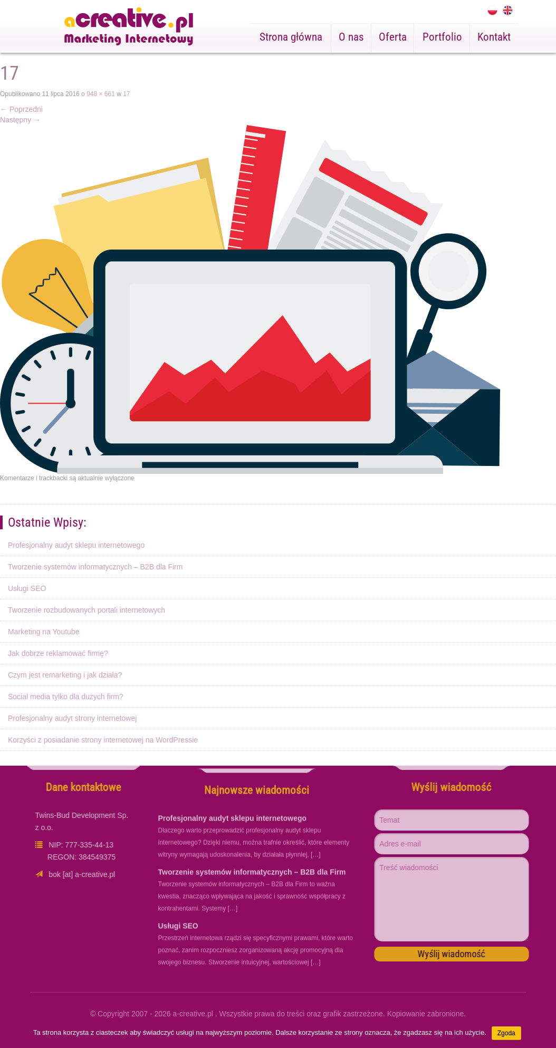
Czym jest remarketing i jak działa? (65, 675)
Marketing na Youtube (43, 631)
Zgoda (506, 1033)
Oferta (393, 37)
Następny (20, 120)
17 (126, 94)
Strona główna (291, 37)
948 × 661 (101, 94)
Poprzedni (21, 109)
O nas (351, 37)
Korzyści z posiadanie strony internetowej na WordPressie (103, 740)
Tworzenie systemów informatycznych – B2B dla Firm (95, 567)
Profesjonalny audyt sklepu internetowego (76, 545)
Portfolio (442, 37)
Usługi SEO (27, 588)
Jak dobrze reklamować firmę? (58, 653)
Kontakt (494, 37)
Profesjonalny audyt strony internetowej (72, 718)
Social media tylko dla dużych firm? (65, 696)
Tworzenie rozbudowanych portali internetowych (86, 610)
